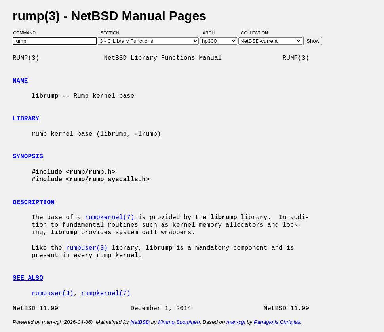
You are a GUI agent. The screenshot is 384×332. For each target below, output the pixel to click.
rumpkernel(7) (109, 217)
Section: (112, 32)
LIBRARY (26, 118)
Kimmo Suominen (179, 322)
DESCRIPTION (34, 202)
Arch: (213, 32)
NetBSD (140, 322)
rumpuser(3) (87, 248)
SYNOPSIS (28, 156)
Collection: (255, 32)
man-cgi (235, 322)
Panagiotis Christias (277, 322)
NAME (20, 81)
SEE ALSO (28, 278)
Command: (27, 32)
